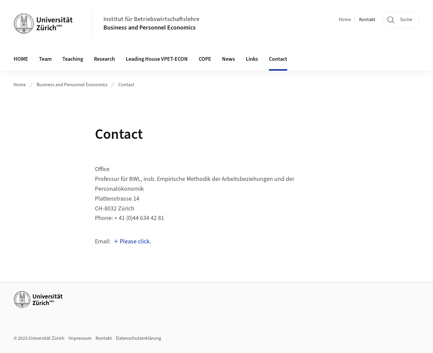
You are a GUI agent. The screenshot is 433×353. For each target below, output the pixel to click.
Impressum (80, 338)
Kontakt (367, 19)
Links (252, 59)
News (228, 59)
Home (345, 19)
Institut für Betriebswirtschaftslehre (151, 19)
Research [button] (104, 59)
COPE (205, 59)
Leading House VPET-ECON (157, 59)
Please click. (135, 241)
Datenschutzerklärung (138, 338)
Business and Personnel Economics (149, 27)
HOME (21, 59)
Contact (278, 59)
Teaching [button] (72, 59)
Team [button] (45, 59)
